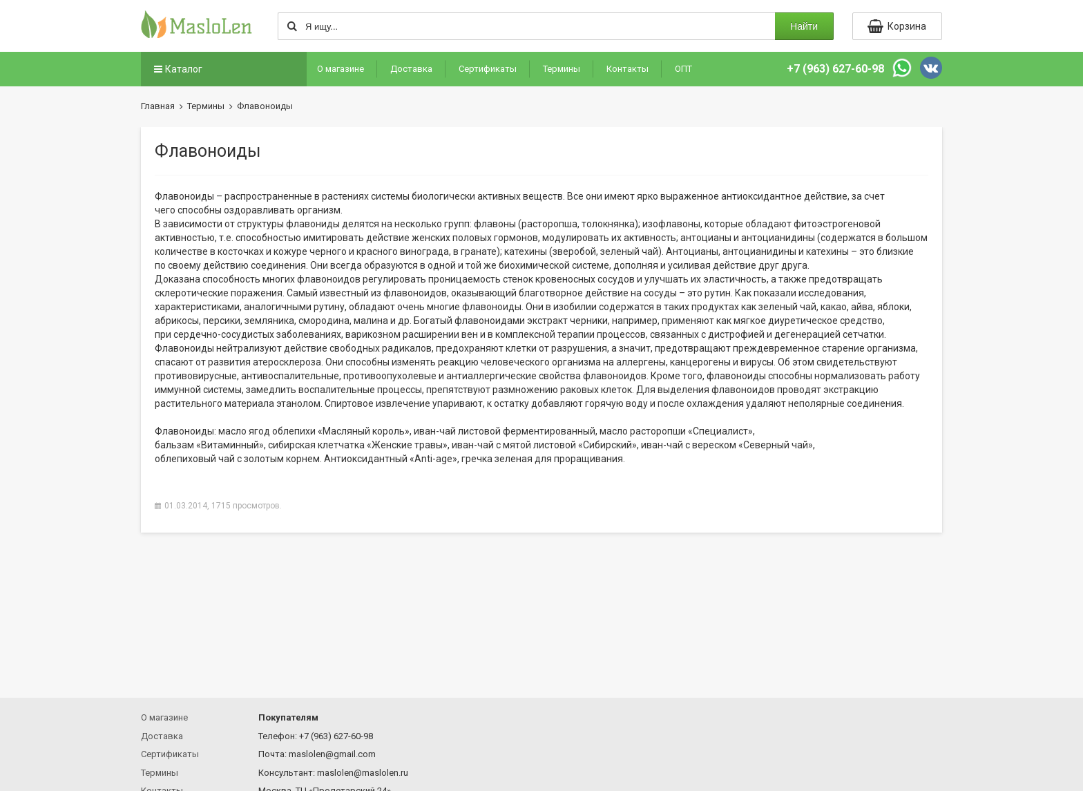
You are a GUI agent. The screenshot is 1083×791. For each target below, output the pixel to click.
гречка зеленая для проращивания (542, 458)
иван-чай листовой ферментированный (504, 431)
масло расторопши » (676, 431)
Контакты (627, 69)
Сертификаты (488, 69)
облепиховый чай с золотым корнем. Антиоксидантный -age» (306, 458)
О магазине (340, 69)
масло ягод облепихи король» (314, 431)
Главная (158, 106)
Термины (561, 69)
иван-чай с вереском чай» (727, 444)
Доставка (411, 69)
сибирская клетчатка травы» (358, 444)
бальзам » (209, 444)
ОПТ (683, 69)
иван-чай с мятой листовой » (544, 444)
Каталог (176, 69)
